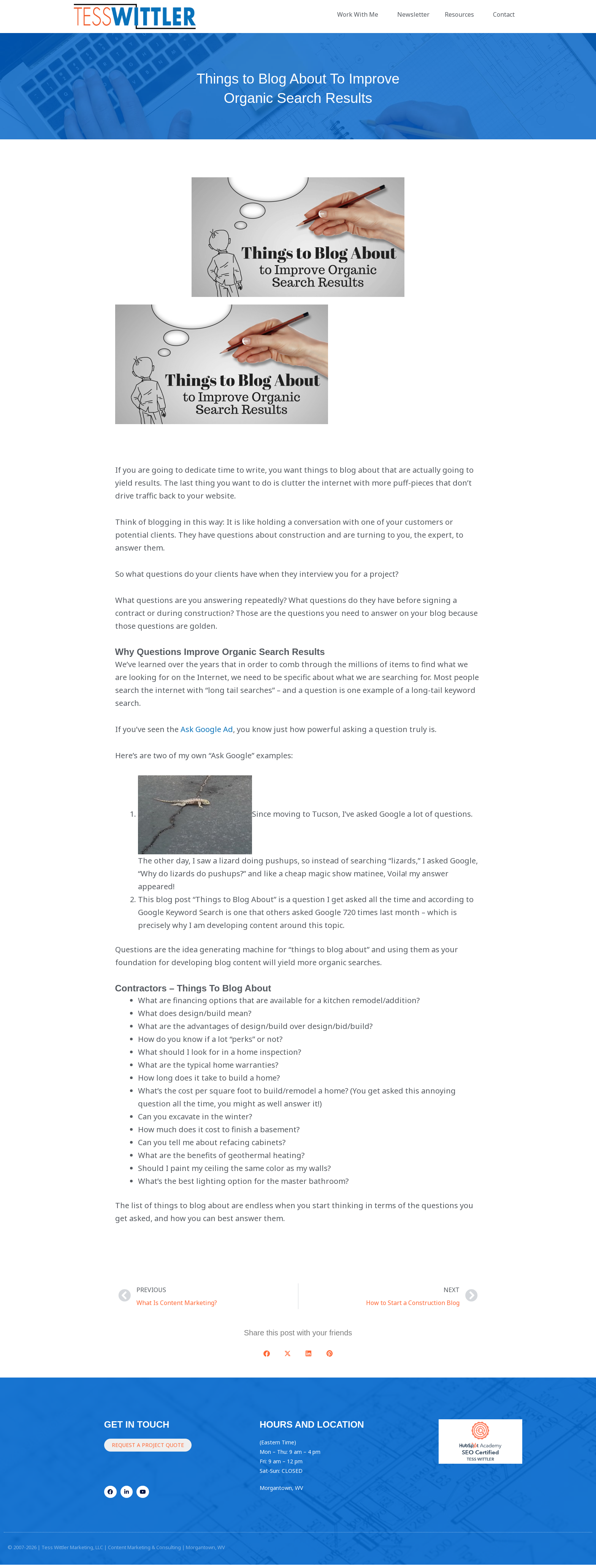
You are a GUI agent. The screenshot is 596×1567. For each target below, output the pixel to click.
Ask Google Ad (207, 729)
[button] (266, 1353)
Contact (505, 14)
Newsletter (413, 14)
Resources (461, 14)
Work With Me (359, 14)
